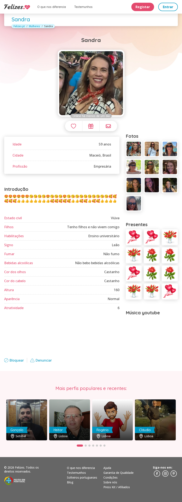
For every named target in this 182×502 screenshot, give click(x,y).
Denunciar (41, 360)
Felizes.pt (19, 26)
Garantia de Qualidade (118, 473)
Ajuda (107, 468)
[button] (80, 446)
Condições (110, 477)
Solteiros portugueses (82, 477)
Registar (143, 7)
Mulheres (34, 26)
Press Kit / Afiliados (116, 487)
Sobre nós (110, 482)
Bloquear (14, 360)
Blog (70, 482)
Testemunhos (83, 7)
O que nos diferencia (51, 7)
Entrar (168, 7)
